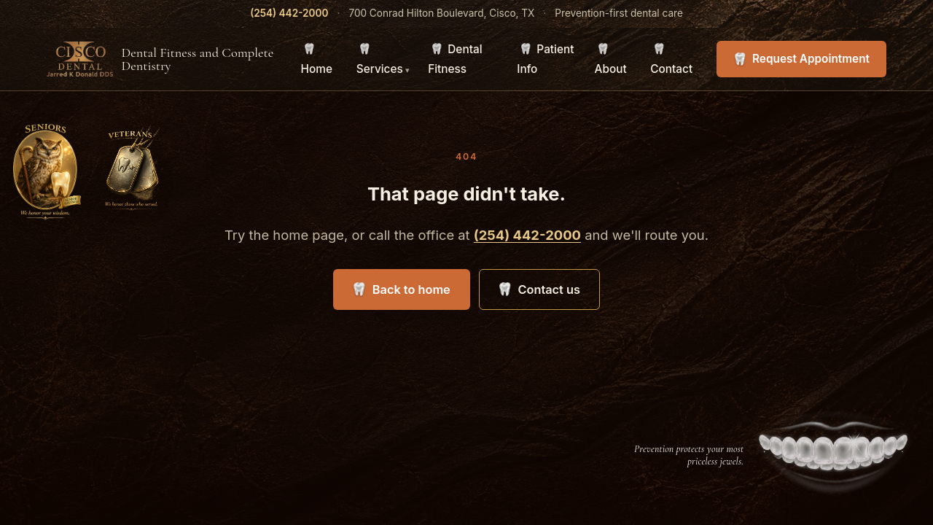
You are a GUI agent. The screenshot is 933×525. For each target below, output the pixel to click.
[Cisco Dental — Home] (165, 59)
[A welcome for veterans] (135, 172)
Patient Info (545, 59)
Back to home (411, 289)
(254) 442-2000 (289, 13)
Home (316, 69)
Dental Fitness (455, 59)
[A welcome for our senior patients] (47, 172)
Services (379, 69)
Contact (671, 69)
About (611, 69)
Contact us (548, 289)
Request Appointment (811, 59)
